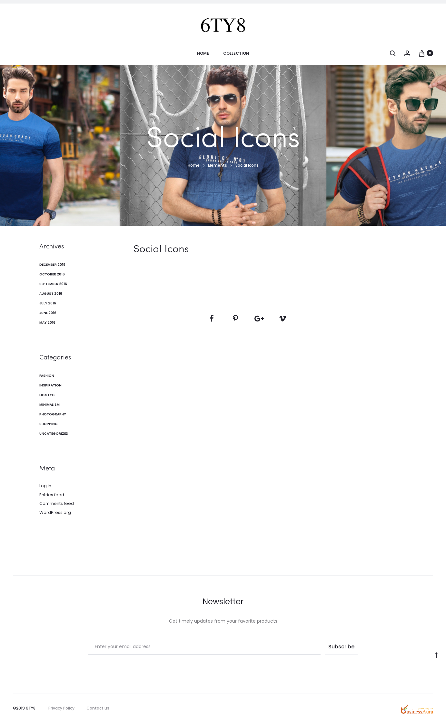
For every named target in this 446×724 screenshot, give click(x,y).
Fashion (46, 375)
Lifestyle (47, 395)
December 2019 (52, 264)
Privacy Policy (61, 708)
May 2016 (47, 322)
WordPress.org (55, 512)
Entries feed (51, 495)
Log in (45, 486)
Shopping (48, 424)
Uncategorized (53, 433)
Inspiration (50, 385)
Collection (236, 53)
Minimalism (49, 404)
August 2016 (50, 293)
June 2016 (47, 313)
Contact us (97, 708)
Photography (52, 414)
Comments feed (56, 503)
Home (203, 53)
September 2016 (53, 284)
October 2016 (52, 274)
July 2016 (47, 303)
